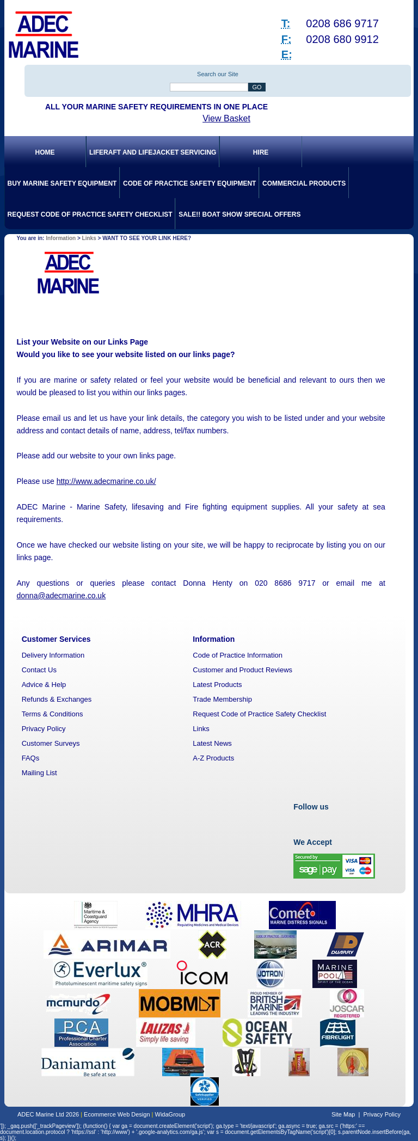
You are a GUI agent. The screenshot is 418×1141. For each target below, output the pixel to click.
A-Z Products (213, 758)
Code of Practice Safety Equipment (189, 183)
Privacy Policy (44, 729)
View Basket (226, 118)
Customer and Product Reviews (242, 670)
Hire (261, 152)
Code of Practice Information (237, 655)
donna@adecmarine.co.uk (61, 595)
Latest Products (217, 684)
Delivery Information (53, 655)
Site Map (343, 1114)
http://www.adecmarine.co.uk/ (106, 481)
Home (44, 152)
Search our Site (217, 74)
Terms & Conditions (52, 714)
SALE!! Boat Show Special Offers (239, 214)
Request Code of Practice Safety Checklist (89, 214)
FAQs (31, 758)
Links (89, 238)
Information (61, 238)
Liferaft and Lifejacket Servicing (152, 152)
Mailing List (39, 773)
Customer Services (56, 639)
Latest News (212, 743)
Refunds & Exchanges (57, 699)
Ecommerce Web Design (117, 1114)
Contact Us (39, 670)
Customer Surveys (51, 743)
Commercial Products (304, 183)
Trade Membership (222, 699)
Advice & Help (44, 684)
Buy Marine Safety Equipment (61, 183)
